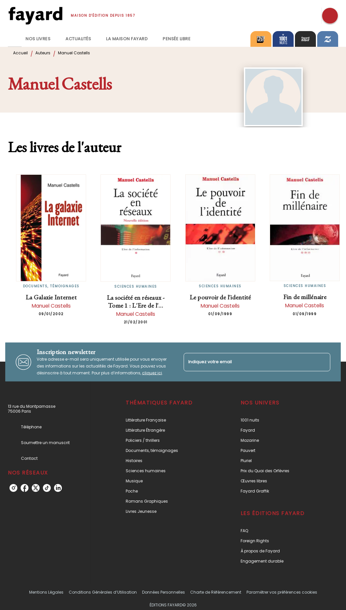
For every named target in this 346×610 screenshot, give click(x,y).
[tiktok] (46, 487)
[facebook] (24, 487)
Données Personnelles (163, 592)
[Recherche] (330, 16)
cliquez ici (152, 373)
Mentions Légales (46, 592)
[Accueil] (35, 15)
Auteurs (42, 53)
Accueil (20, 53)
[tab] (15, 39)
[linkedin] (58, 487)
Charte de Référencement (215, 592)
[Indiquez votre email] (249, 362)
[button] (167, 420)
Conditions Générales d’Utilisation (103, 592)
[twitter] (35, 487)
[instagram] (13, 487)
